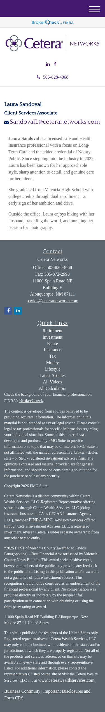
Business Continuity (22, 691)
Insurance (52, 349)
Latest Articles (52, 375)
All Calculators (52, 388)
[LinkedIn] (48, 64)
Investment (52, 337)
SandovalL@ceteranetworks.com (55, 121)
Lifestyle (52, 369)
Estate (52, 343)
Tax (52, 356)
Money (52, 362)
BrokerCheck (31, 400)
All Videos (52, 382)
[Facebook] (55, 64)
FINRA (35, 519)
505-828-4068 (53, 77)
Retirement (52, 330)
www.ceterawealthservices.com (66, 680)
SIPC (48, 519)
